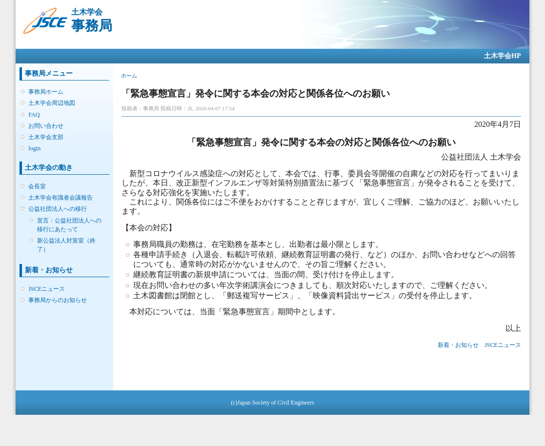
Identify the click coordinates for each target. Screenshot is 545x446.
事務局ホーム (45, 91)
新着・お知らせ (458, 345)
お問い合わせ (45, 125)
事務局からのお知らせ (57, 300)
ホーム (129, 76)
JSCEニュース (46, 288)
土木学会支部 (45, 137)
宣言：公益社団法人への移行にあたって (69, 225)
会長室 (37, 186)
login (34, 148)
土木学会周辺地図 (51, 103)
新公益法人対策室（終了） (66, 245)
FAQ (34, 114)
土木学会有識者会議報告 (60, 197)
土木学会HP (502, 56)
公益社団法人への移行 (57, 208)
